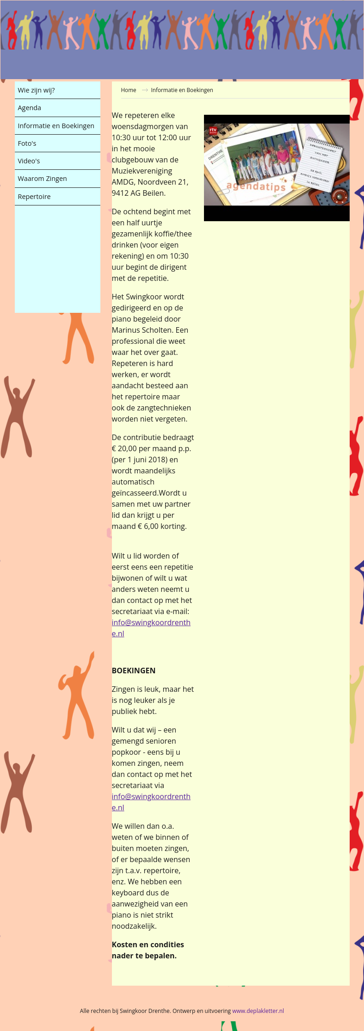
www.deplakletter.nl (258, 1011)
